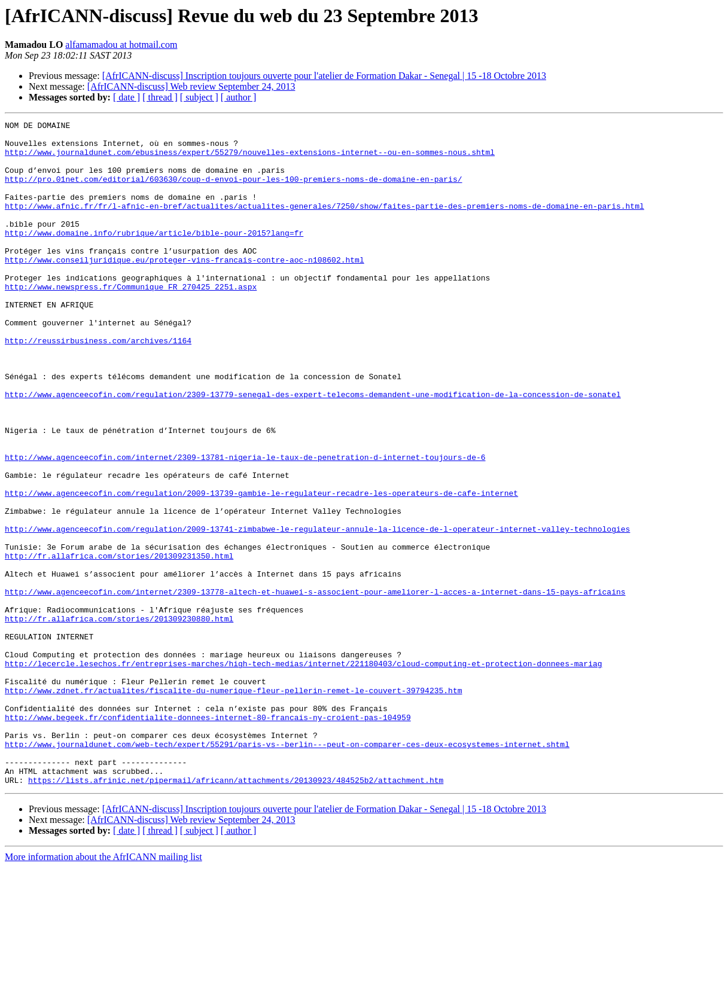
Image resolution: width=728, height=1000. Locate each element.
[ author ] (239, 97)
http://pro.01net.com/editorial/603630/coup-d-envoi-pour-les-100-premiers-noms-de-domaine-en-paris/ (233, 191)
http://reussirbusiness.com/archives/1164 (98, 385)
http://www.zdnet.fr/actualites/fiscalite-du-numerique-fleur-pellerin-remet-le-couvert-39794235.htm (233, 805)
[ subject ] (199, 97)
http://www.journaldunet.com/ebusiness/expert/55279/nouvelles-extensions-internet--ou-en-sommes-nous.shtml (250, 159)
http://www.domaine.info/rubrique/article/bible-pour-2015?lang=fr (154, 256)
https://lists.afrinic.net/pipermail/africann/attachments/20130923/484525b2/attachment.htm (235, 912)
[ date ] (126, 97)
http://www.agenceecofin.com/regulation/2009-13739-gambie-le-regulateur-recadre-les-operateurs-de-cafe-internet (261, 568)
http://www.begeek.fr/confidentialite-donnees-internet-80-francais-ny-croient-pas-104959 (208, 837)
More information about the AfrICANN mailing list (103, 989)
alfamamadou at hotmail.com (121, 44)
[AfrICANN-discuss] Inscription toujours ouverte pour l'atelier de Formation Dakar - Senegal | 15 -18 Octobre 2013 (324, 76)
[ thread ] (160, 97)
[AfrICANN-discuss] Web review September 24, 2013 (191, 86)
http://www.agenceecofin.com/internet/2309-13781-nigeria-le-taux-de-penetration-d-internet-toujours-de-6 (245, 525)
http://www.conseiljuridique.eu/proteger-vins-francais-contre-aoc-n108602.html (184, 288)
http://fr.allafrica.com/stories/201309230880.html (119, 719)
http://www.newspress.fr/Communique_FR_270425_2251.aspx (131, 320)
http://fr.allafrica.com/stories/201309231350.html (119, 643)
